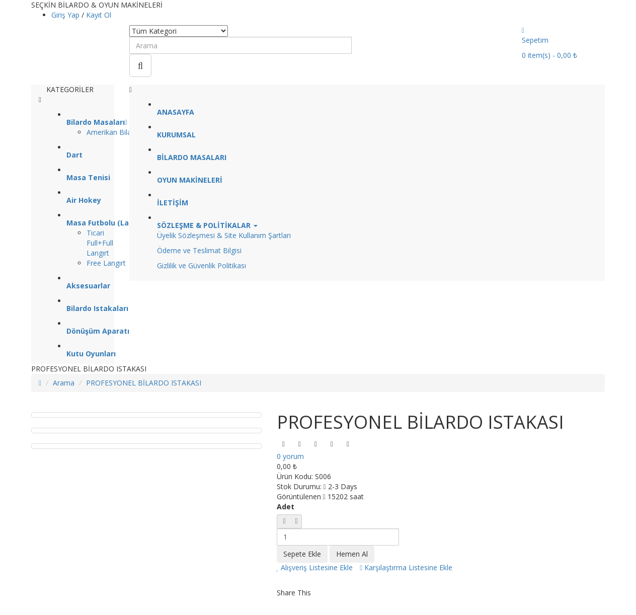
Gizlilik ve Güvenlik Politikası (201, 265)
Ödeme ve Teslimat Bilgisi (199, 250)
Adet (285, 506)
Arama (63, 383)
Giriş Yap (66, 15)
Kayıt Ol (98, 15)
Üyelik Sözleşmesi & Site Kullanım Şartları (224, 235)
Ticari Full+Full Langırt (100, 243)
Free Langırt (106, 263)
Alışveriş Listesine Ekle (315, 567)
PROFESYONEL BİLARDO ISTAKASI (143, 383)
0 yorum (290, 456)
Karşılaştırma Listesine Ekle (406, 567)
